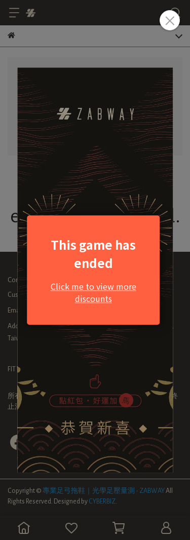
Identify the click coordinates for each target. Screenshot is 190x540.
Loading (95, 270)
